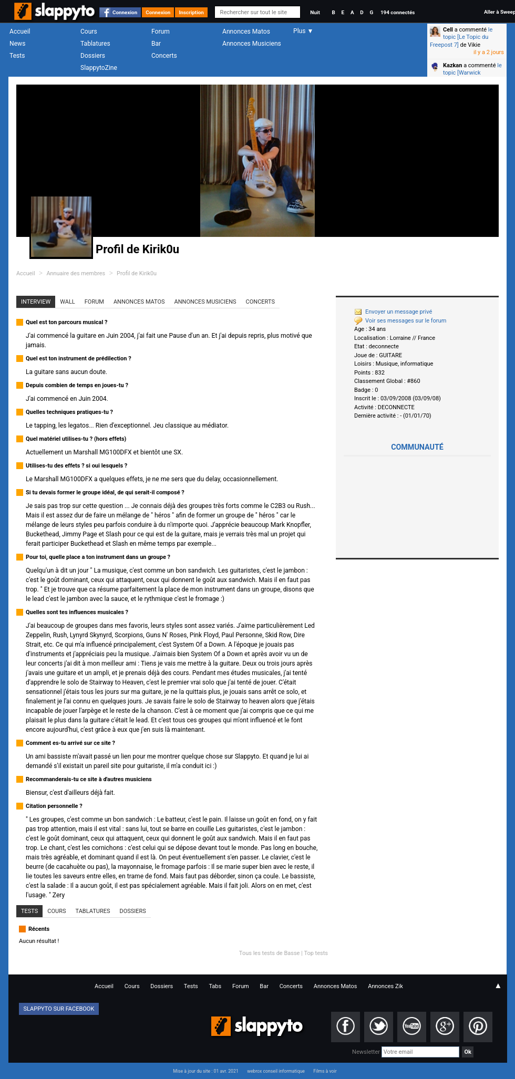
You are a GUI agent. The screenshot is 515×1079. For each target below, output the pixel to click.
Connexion (124, 12)
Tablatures (95, 43)
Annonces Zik (385, 986)
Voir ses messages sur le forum (400, 320)
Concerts (164, 55)
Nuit (315, 12)
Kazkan (452, 65)
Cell (448, 29)
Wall (67, 301)
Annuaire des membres (75, 273)
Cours (88, 31)
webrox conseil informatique (276, 1071)
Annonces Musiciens (251, 43)
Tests (17, 55)
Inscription (191, 12)
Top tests (316, 953)
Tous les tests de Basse (269, 953)
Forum (160, 31)
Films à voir (324, 1071)
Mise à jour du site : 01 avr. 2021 (205, 1071)
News (17, 43)
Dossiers (92, 55)
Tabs (215, 986)
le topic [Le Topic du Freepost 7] (461, 37)
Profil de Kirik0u (137, 273)
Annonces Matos (246, 31)
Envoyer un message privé (393, 311)
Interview (35, 301)
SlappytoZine (98, 67)
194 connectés (397, 12)
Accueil (19, 31)
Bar (156, 43)
